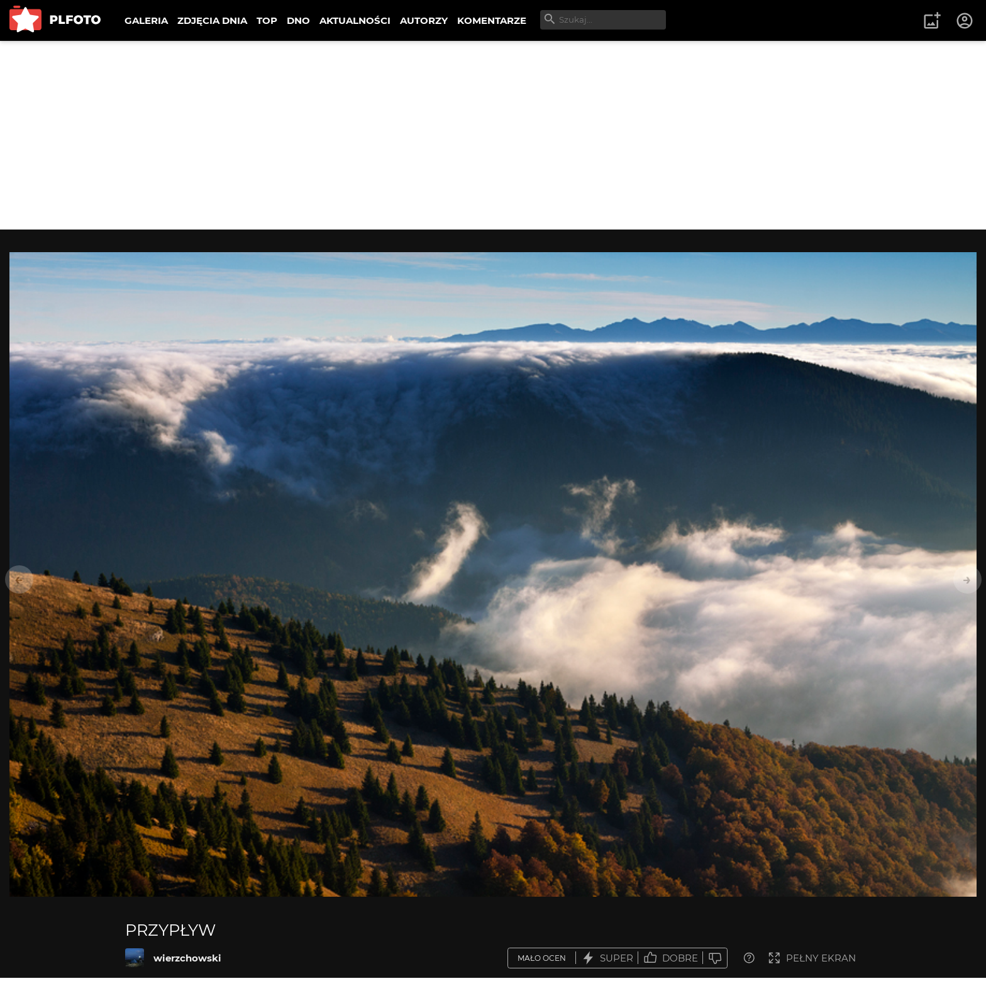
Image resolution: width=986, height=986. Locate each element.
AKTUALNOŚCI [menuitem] (355, 20)
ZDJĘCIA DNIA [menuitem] (212, 20)
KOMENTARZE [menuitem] (491, 20)
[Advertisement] (493, 135)
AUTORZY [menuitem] (424, 20)
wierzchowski (187, 958)
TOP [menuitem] (267, 20)
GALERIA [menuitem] (146, 20)
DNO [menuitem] (298, 20)
